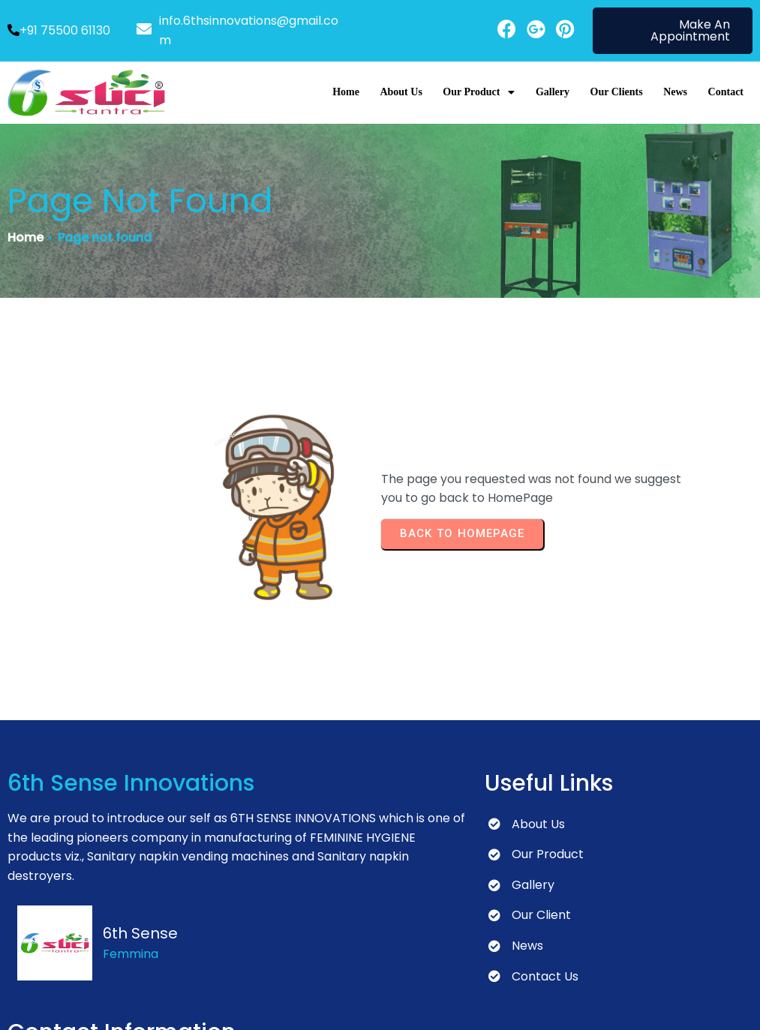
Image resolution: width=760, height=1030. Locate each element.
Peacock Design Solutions (353, 1004)
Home (26, 223)
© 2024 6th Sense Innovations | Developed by (143, 1004)
